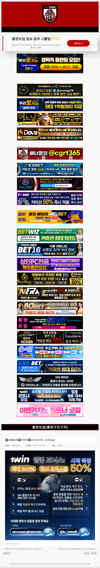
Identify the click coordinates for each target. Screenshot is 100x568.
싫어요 (16, 544)
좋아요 (8, 544)
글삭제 (94, 553)
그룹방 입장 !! (78, 43)
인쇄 (92, 544)
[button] (50, 29)
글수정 (86, 553)
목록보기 (7, 553)
